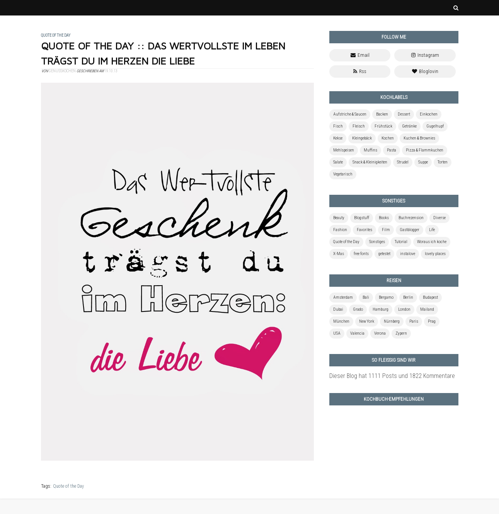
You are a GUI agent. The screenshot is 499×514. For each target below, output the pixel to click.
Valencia (357, 333)
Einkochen (429, 114)
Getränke (409, 126)
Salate (338, 162)
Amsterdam (343, 297)
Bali (366, 297)
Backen (382, 114)
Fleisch (359, 126)
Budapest (430, 297)
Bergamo (386, 297)
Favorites (364, 229)
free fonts (361, 253)
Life (432, 229)
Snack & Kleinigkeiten (370, 162)
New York (366, 321)
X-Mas (338, 253)
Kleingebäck (362, 138)
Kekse (337, 138)
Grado (358, 309)
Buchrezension (411, 217)
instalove (407, 253)
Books (384, 217)
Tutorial (401, 241)
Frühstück (383, 126)
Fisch (338, 126)
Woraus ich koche (431, 241)
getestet (384, 253)
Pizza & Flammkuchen (424, 150)
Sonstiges (377, 241)
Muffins (370, 150)
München (341, 321)
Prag (432, 321)
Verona (380, 333)
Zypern (401, 333)
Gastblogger (409, 229)
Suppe (423, 162)
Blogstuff (361, 217)
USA (337, 333)
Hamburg (380, 309)
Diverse (439, 217)
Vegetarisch (343, 174)
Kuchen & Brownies (419, 138)
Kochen (387, 138)
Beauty (338, 217)
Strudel (403, 162)
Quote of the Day (68, 486)
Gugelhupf (435, 126)
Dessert (404, 114)
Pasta (391, 150)
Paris (413, 321)
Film (386, 229)
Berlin (408, 297)
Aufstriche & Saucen (349, 114)
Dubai (338, 309)
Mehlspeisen (343, 150)
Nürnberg (392, 321)
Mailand (427, 309)
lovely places (435, 253)
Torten (443, 162)
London (404, 309)
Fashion (340, 229)
